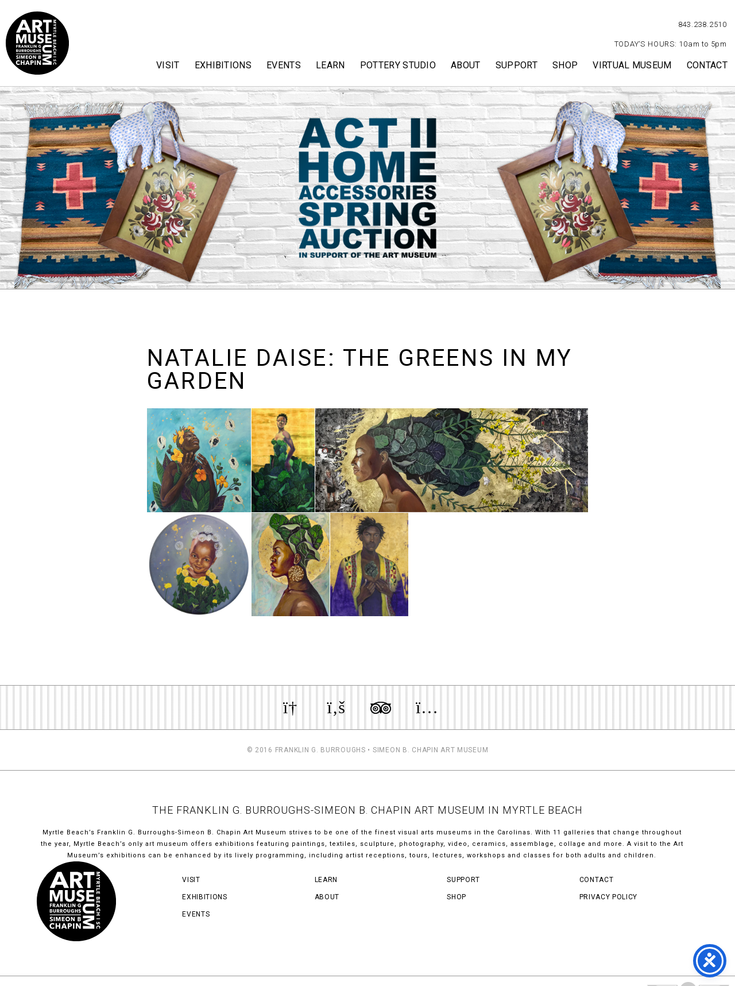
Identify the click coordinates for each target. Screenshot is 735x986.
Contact (707, 65)
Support (516, 65)
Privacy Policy (608, 897)
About (466, 65)
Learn (330, 65)
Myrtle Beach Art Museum (37, 43)
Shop (565, 65)
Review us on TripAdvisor (380, 707)
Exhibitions (223, 65)
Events (283, 65)
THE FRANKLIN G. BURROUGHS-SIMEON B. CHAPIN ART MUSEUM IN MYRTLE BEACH (367, 810)
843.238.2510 (702, 24)
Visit (168, 65)
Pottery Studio (398, 65)
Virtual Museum (632, 65)
